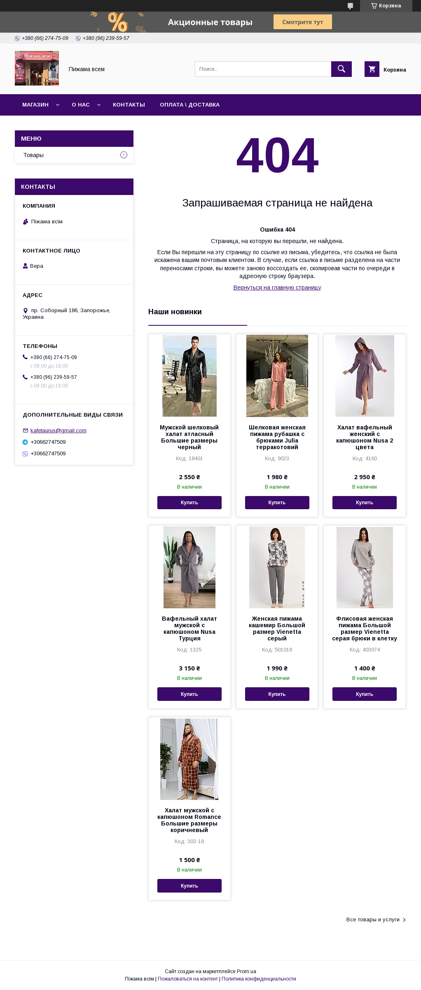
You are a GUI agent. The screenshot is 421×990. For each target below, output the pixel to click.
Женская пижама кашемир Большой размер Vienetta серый (277, 628)
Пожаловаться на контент (188, 979)
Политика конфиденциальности (259, 979)
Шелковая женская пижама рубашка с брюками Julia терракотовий (277, 437)
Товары (33, 155)
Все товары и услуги (373, 919)
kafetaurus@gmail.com (58, 430)
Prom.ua (246, 971)
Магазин (35, 105)
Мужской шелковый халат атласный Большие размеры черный (189, 437)
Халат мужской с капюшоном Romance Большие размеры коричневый (189, 820)
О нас (81, 105)
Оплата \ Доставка (190, 105)
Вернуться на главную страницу (277, 287)
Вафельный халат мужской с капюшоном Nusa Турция (189, 628)
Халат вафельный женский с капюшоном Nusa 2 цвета (364, 437)
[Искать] (341, 69)
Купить (189, 502)
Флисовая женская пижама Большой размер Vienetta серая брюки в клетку (364, 628)
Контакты (129, 105)
